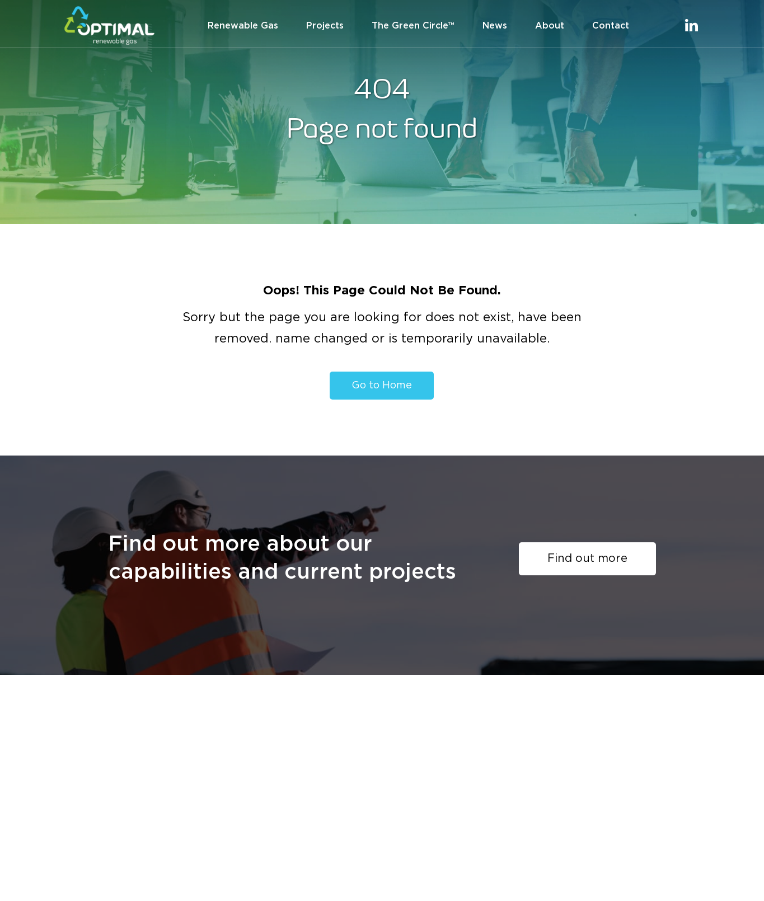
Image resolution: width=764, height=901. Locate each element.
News (494, 25)
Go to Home (381, 386)
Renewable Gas (243, 25)
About (549, 25)
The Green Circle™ (413, 25)
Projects (325, 25)
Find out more (587, 558)
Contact (610, 25)
